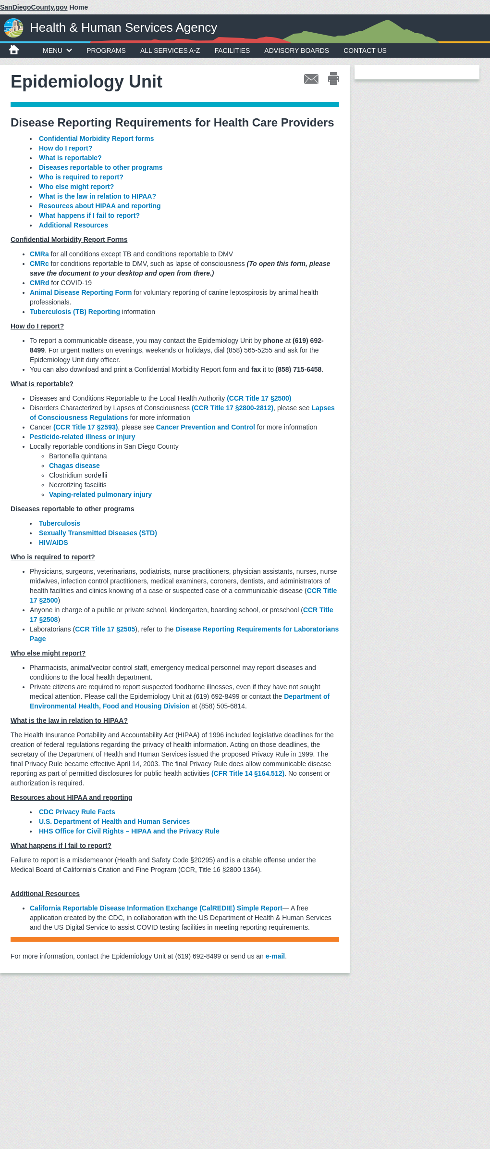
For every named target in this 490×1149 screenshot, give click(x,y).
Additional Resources (73, 225)
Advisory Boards (296, 50)
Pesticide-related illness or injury (82, 437)
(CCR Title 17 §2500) (259, 398)
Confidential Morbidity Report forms (96, 138)
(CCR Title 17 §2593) (85, 427)
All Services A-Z (170, 50)
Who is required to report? (81, 177)
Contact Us (365, 50)
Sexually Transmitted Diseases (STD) (98, 533)
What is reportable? (70, 158)
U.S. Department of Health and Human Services (114, 821)
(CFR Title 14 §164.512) (247, 773)
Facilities (232, 50)
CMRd (39, 283)
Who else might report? (76, 186)
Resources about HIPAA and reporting (100, 206)
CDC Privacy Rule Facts (77, 812)
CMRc (39, 263)
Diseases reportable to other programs (101, 167)
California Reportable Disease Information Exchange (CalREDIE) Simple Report (156, 908)
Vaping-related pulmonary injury (100, 494)
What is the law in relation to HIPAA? (97, 196)
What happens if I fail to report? (89, 215)
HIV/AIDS (53, 542)
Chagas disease (74, 465)
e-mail (275, 956)
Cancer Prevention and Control (205, 427)
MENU (57, 50)
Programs (106, 50)
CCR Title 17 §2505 (105, 629)
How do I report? (65, 148)
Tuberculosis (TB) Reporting (75, 312)
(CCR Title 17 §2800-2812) (232, 408)
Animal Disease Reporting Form (81, 292)
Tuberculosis (59, 523)
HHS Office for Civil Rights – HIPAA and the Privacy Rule (129, 831)
